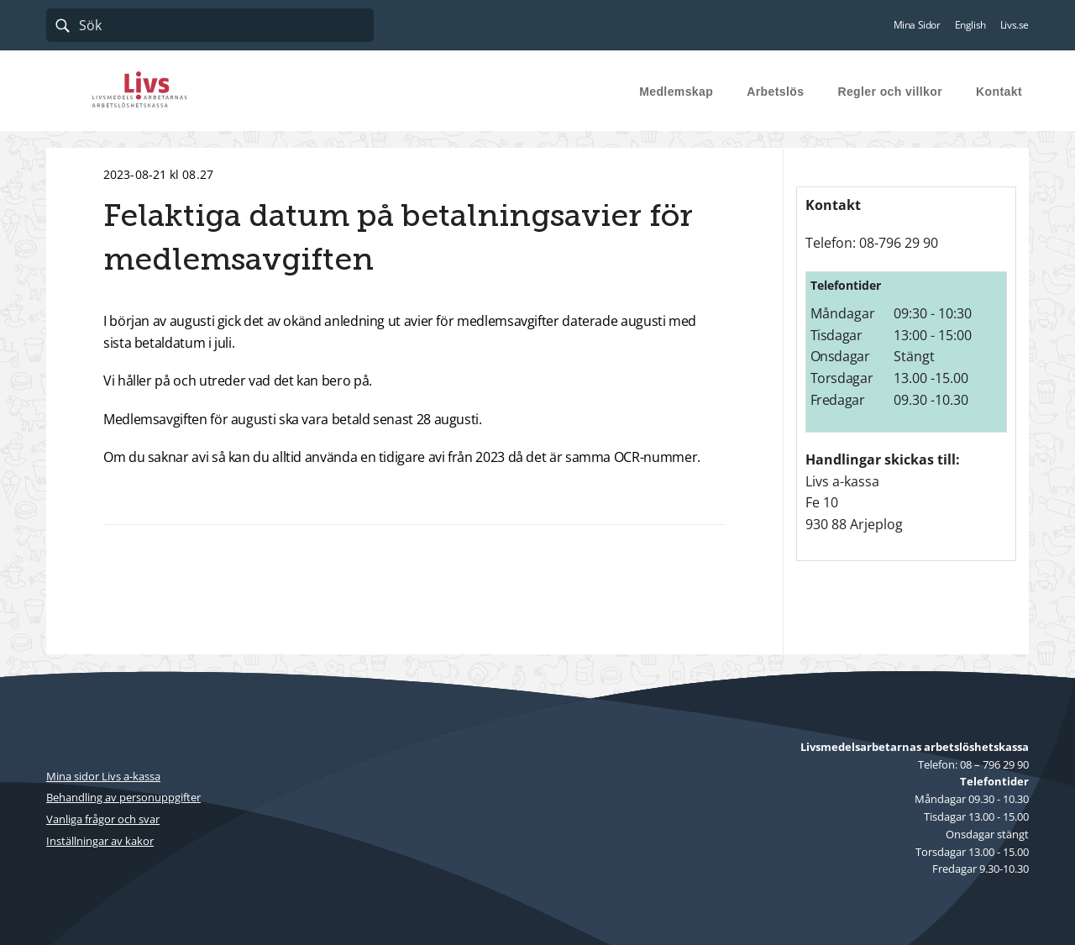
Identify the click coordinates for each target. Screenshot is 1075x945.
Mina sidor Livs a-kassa (103, 776)
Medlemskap (676, 91)
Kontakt (999, 91)
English (970, 25)
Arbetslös (775, 91)
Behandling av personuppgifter (123, 797)
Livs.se (1014, 25)
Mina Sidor (917, 25)
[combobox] (210, 25)
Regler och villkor (889, 91)
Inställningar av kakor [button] (100, 840)
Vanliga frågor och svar (103, 819)
